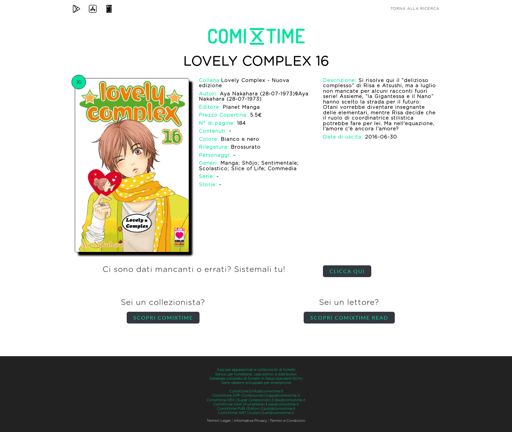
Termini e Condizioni (287, 421)
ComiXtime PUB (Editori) (239, 408)
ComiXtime (238, 391)
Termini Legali (219, 421)
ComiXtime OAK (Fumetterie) (239, 404)
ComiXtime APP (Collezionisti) (238, 395)
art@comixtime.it (279, 413)
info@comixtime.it (267, 391)
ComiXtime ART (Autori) (240, 413)
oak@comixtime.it (283, 404)
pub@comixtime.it (279, 408)
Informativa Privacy (250, 421)
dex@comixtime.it (289, 400)
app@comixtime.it (284, 395)
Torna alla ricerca (415, 8)
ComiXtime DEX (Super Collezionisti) (239, 400)
